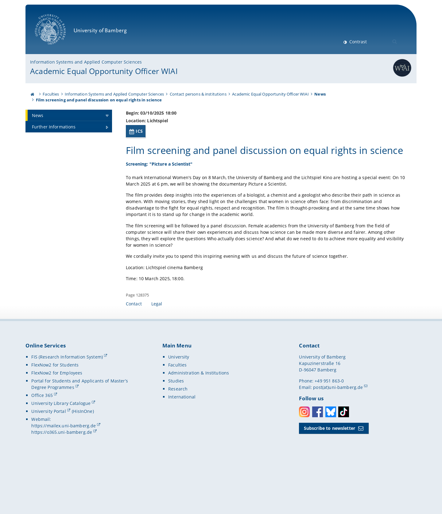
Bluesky (330, 462)
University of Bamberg (81, 32)
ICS (139, 131)
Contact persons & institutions (198, 94)
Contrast (357, 42)
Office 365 (41, 445)
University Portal (48, 461)
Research (178, 439)
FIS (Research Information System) (67, 407)
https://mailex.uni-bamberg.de (63, 476)
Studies (176, 431)
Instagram (304, 462)
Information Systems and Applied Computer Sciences (86, 62)
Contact (134, 354)
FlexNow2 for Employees (56, 423)
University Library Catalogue (61, 453)
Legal (156, 354)
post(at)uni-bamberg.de (338, 437)
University (178, 407)
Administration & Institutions (198, 423)
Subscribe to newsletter (329, 478)
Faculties (51, 94)
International (182, 447)
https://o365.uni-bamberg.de (61, 482)
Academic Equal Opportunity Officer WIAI (103, 71)
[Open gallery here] (358, 194)
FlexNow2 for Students (55, 415)
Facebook (317, 462)
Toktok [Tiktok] (343, 462)
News (320, 94)
